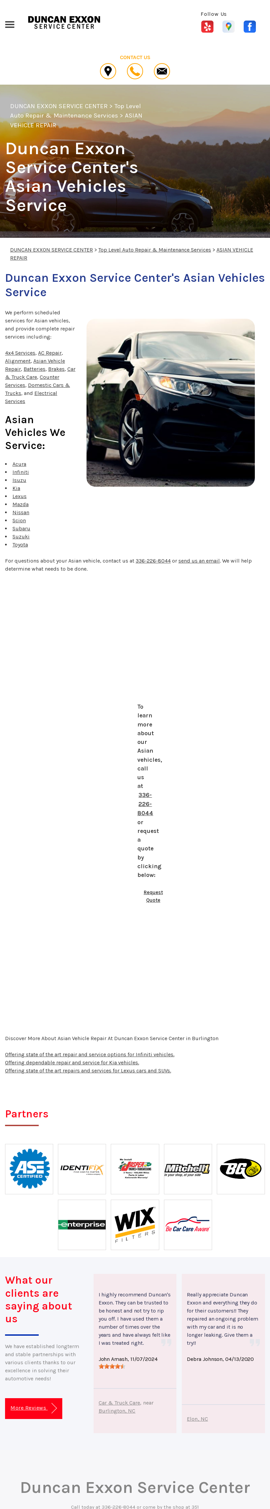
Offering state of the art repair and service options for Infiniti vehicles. (89, 1054)
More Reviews (33, 1408)
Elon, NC (197, 1419)
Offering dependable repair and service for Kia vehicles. (72, 1062)
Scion (19, 520)
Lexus (19, 496)
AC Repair (50, 353)
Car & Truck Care (119, 1403)
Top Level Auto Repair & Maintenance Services (154, 250)
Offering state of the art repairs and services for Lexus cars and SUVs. (88, 1070)
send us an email (199, 561)
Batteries (34, 369)
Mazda (20, 504)
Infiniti (20, 472)
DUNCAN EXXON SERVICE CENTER (59, 106)
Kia (16, 488)
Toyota (20, 544)
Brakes (56, 369)
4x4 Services (20, 353)
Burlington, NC (117, 1411)
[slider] (112, 1366)
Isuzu (19, 480)
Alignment (18, 361)
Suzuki (21, 536)
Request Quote (153, 896)
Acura (19, 464)
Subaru (21, 528)
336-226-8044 (153, 561)
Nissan (20, 512)
